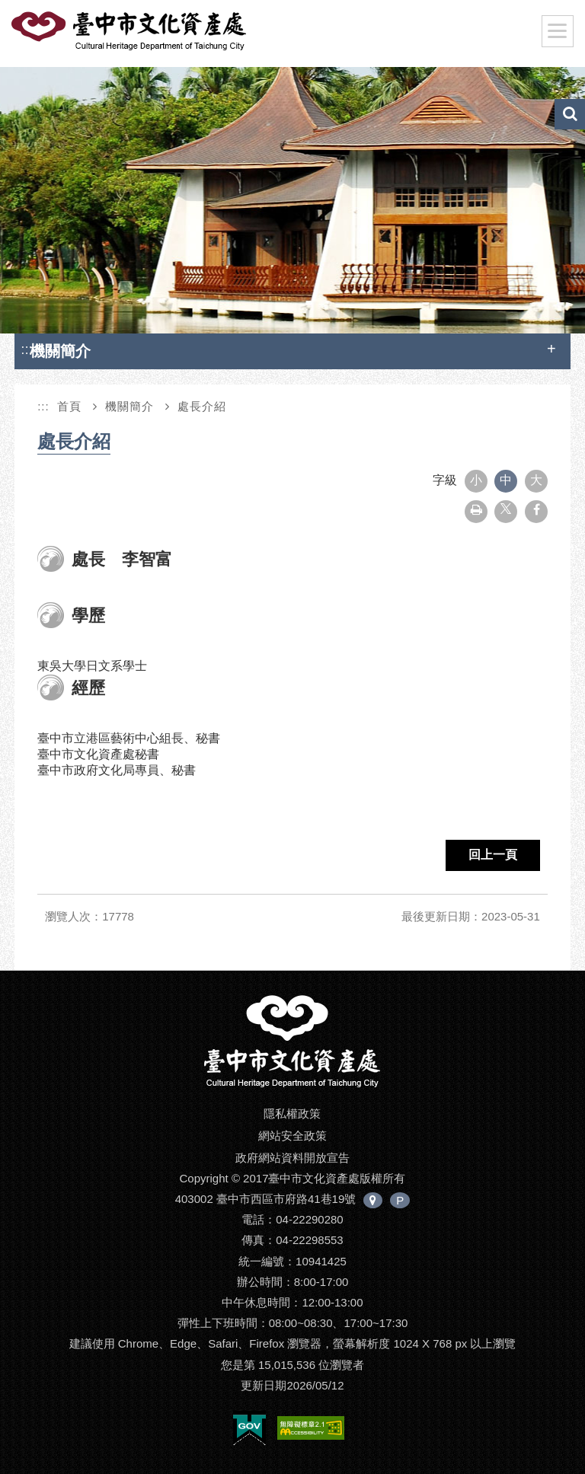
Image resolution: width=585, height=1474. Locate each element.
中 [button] (506, 480)
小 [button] (476, 480)
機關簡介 (129, 406)
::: (27, 349)
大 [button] (536, 480)
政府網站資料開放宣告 (292, 1157)
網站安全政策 (292, 1135)
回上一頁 (492, 854)
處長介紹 (201, 406)
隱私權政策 (292, 1113)
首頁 (69, 406)
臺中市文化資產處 (130, 31)
